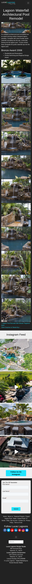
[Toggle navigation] (28, 3)
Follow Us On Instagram (16, 473)
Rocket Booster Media (16, 562)
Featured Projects (19, 516)
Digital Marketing (21, 560)
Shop (7, 520)
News (15, 518)
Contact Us (21, 520)
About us (10, 516)
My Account (13, 520)
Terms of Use (18, 522)
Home (5, 516)
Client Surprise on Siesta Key (10, 327)
